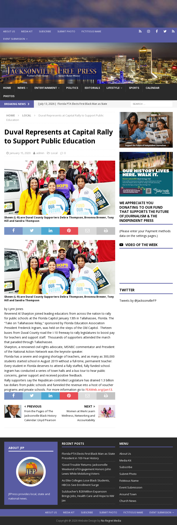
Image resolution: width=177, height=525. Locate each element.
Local (54, 153)
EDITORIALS (92, 88)
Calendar (152, 88)
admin (40, 153)
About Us (9, 31)
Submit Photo (66, 31)
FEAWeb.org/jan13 (99, 390)
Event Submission (14, 38)
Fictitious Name (91, 31)
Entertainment (46, 88)
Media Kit (27, 31)
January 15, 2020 (20, 153)
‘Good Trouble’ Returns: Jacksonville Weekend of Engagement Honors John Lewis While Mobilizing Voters (86, 469)
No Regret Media (111, 520)
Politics (72, 88)
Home (7, 88)
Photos (8, 96)
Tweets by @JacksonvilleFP (137, 301)
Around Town (128, 494)
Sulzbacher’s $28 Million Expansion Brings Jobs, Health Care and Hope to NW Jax (88, 496)
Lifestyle (113, 88)
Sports (134, 88)
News (21, 88)
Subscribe (45, 31)
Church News (127, 501)
